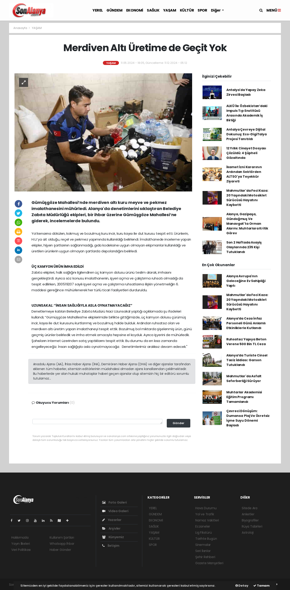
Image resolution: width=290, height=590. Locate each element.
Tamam (261, 585)
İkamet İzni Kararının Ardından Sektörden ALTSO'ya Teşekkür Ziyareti (244, 174)
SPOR (202, 10)
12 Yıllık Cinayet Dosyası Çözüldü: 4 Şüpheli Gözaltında (246, 153)
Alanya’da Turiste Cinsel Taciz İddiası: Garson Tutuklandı (246, 360)
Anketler (248, 514)
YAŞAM (169, 10)
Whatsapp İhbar (62, 543)
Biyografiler (250, 520)
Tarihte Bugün (206, 538)
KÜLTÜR (187, 10)
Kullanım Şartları (62, 537)
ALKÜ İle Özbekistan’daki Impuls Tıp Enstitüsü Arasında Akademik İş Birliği (246, 113)
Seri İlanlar (203, 551)
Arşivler (111, 528)
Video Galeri (115, 511)
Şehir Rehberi (205, 557)
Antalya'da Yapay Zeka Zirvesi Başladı (245, 92)
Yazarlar (111, 520)
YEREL (97, 10)
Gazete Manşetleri (209, 563)
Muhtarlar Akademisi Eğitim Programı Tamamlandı (244, 397)
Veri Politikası (21, 549)
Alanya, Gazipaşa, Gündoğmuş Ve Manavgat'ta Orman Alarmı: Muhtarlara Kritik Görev (247, 223)
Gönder (178, 423)
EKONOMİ (134, 10)
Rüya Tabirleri (252, 526)
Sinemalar (203, 544)
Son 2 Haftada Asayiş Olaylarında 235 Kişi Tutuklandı (244, 247)
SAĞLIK (153, 10)
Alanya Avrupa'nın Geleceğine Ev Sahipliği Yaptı (246, 281)
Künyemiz (113, 537)
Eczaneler (202, 526)
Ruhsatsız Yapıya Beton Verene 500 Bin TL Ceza (246, 341)
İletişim (110, 545)
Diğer (216, 10)
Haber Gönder (60, 549)
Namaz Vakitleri (207, 520)
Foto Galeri (114, 502)
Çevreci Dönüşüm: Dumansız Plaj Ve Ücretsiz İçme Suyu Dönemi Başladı (248, 418)
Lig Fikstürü (203, 532)
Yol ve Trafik (204, 514)
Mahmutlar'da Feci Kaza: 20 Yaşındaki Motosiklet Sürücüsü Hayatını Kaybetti (247, 197)
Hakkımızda (20, 537)
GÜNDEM (114, 10)
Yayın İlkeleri (20, 543)
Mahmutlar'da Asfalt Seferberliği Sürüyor (243, 378)
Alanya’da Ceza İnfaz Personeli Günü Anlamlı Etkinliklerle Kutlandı (246, 323)
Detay (241, 585)
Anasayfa (20, 28)
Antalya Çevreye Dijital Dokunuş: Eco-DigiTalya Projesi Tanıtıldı (246, 134)
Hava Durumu (206, 508)
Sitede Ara (249, 508)
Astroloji (248, 532)
